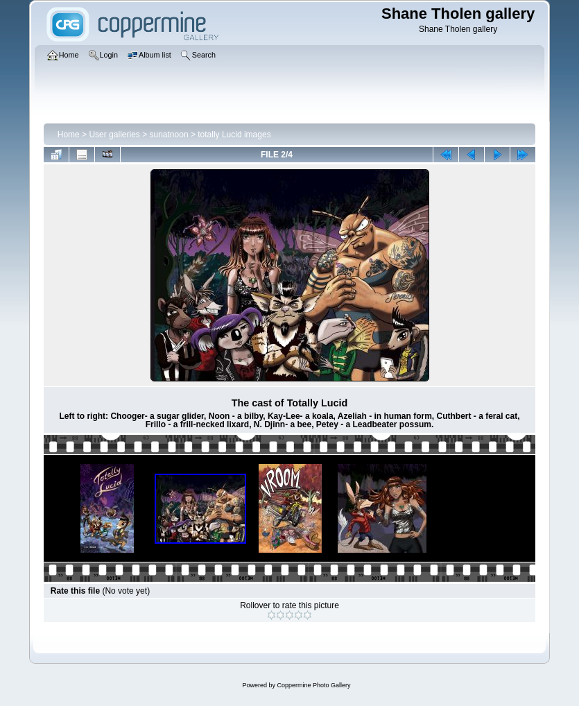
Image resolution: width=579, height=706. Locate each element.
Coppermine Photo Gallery (313, 685)
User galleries (114, 134)
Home (69, 134)
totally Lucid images (234, 134)
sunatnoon (169, 134)
